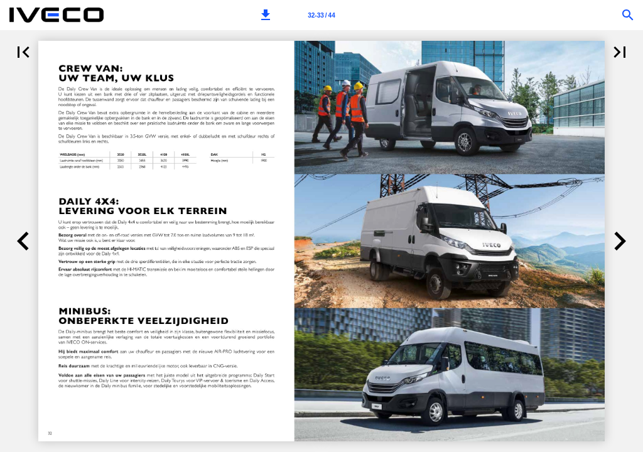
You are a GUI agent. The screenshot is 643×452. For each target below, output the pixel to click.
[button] (266, 15)
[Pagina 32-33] (321, 15)
